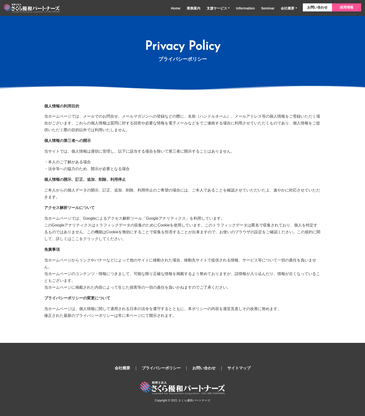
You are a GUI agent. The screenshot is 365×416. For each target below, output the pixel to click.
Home (175, 8)
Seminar (267, 8)
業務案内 (193, 8)
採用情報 (346, 7)
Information (245, 8)
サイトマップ (239, 368)
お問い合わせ (317, 7)
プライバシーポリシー (161, 368)
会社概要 (287, 8)
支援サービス (217, 8)
